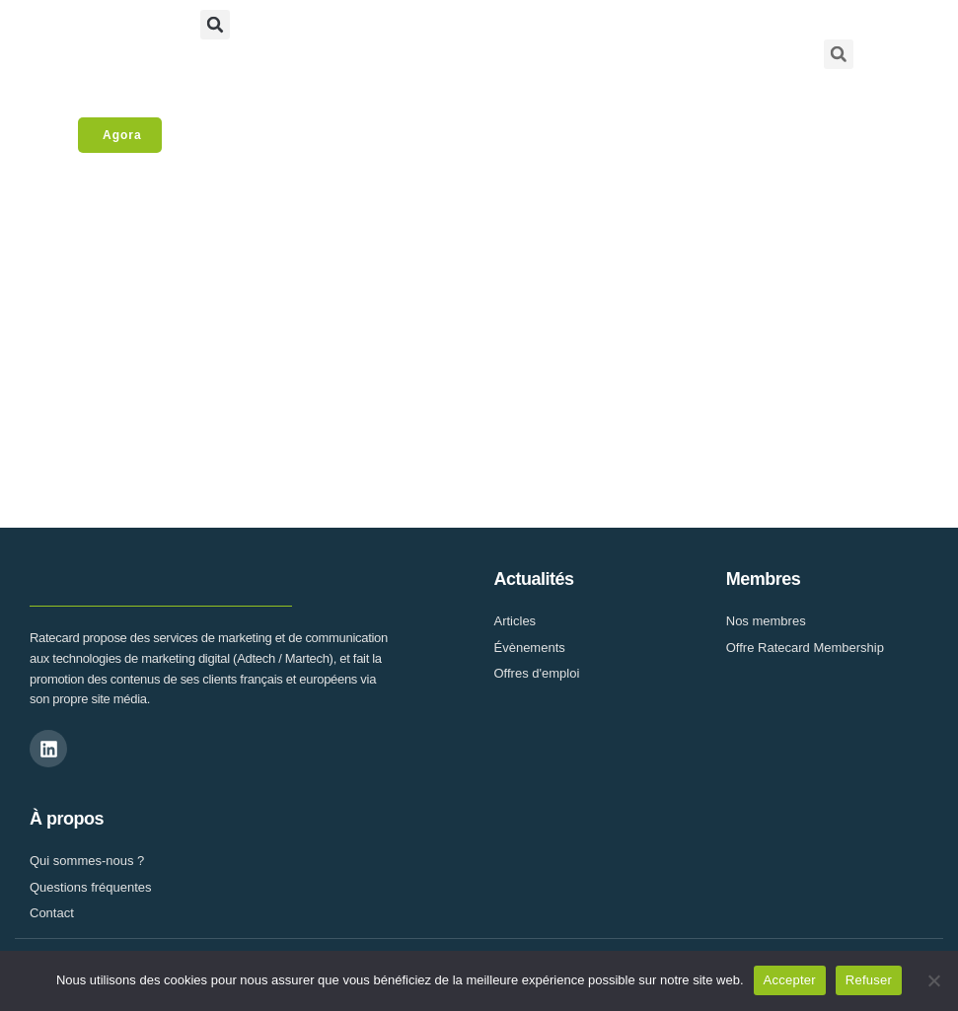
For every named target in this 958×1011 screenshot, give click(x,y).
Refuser (869, 980)
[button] (215, 24)
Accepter (790, 980)
